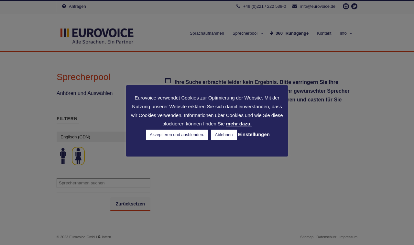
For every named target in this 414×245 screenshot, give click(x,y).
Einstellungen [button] (254, 134)
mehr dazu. (239, 124)
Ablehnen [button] (224, 134)
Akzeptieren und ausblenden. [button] (177, 134)
